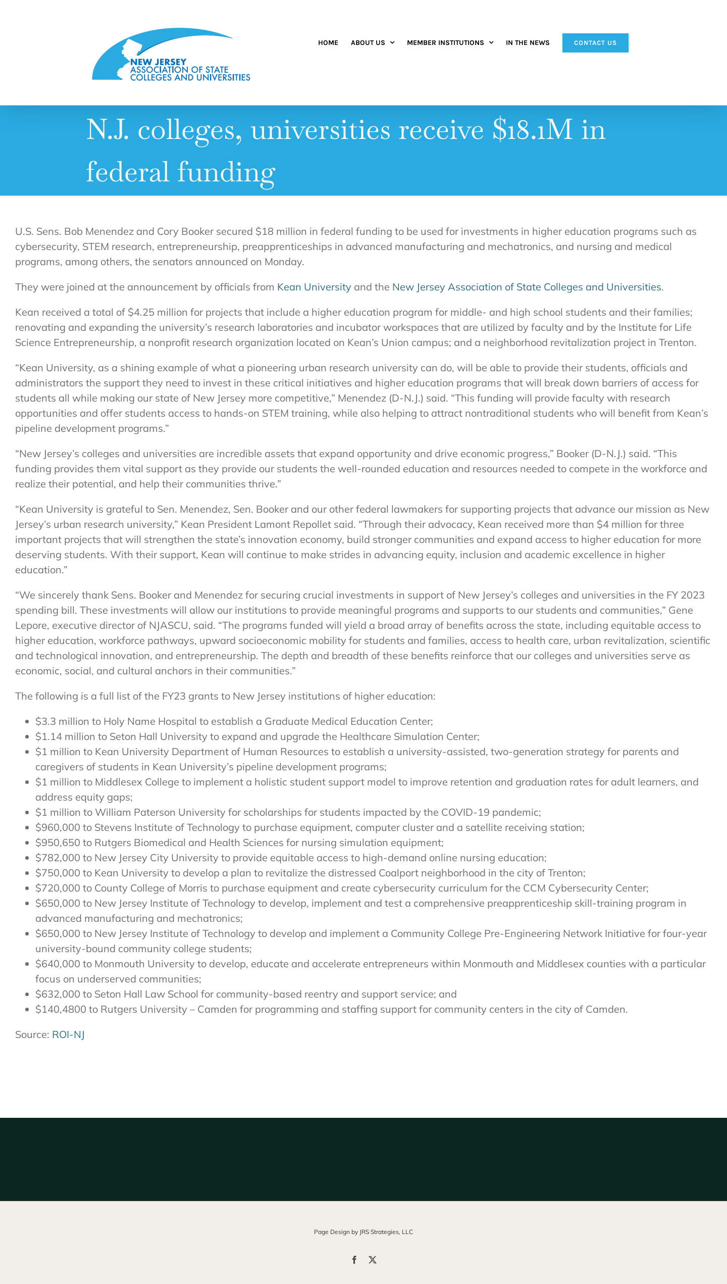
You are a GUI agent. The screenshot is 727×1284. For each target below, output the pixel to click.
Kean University (314, 286)
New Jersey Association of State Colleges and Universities (526, 286)
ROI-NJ (68, 1034)
